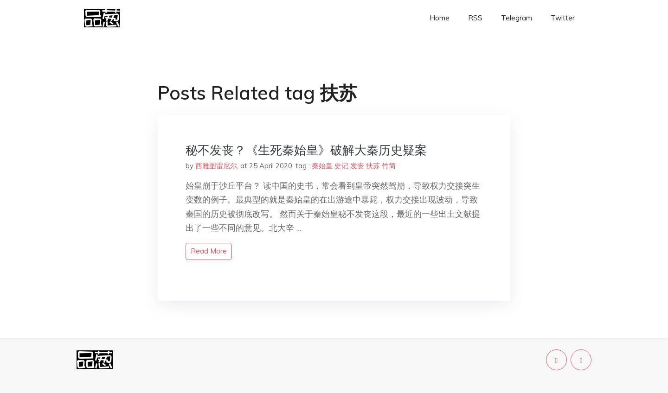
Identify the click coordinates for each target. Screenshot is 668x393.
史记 (341, 165)
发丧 (357, 165)
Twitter (563, 17)
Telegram (516, 17)
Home (440, 17)
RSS (475, 17)
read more (209, 251)
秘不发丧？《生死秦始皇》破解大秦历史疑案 (306, 150)
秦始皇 (322, 165)
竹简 (389, 165)
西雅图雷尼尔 (216, 165)
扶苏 (373, 165)
